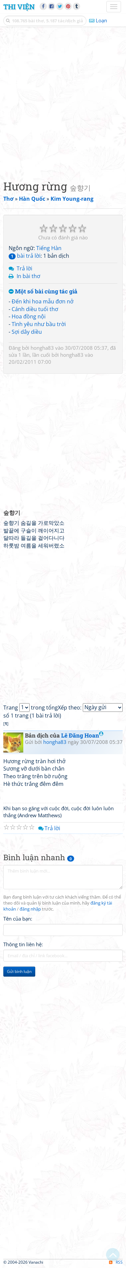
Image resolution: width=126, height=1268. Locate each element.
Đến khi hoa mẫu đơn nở (42, 301)
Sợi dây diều (27, 331)
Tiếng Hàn (49, 248)
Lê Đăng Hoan (82, 735)
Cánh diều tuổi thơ (35, 309)
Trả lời (24, 268)
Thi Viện (19, 6)
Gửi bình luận (19, 971)
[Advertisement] (63, 101)
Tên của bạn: (17, 918)
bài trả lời (25, 255)
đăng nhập (30, 909)
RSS (116, 1262)
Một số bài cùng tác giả (43, 291)
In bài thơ (28, 276)
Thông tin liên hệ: (23, 944)
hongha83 (42, 347)
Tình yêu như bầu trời (39, 324)
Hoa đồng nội (29, 316)
